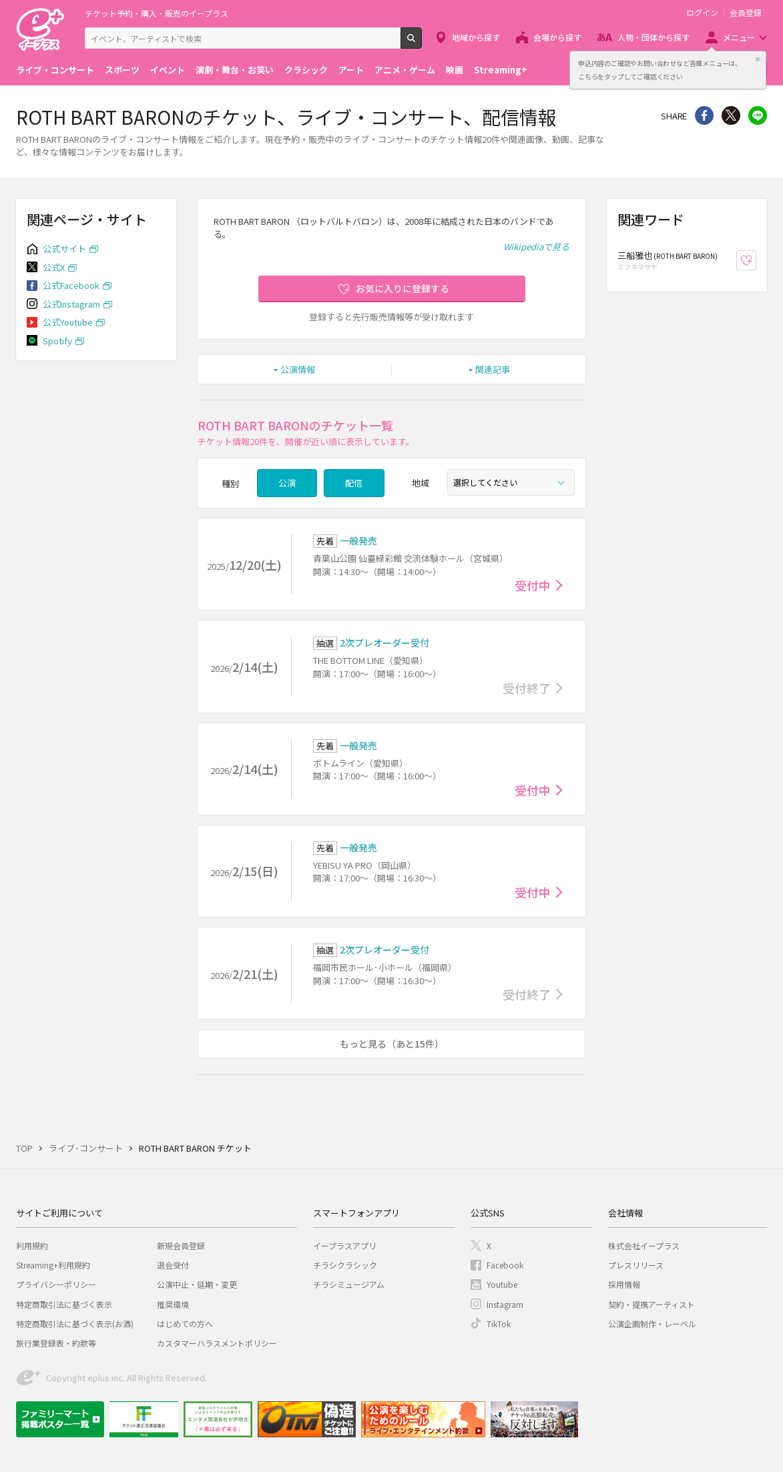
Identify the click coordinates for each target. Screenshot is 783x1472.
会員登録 (746, 12)
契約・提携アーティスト (651, 1304)
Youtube (502, 1284)
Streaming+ (500, 69)
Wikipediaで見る (536, 246)
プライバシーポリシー (56, 1284)
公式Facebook (71, 285)
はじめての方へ (185, 1323)
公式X (54, 267)
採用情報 (624, 1284)
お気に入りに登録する (402, 288)
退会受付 (173, 1264)
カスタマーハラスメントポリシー (217, 1343)
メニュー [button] (739, 37)
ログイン (702, 12)
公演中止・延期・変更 (197, 1284)
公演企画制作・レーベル (652, 1323)
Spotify (57, 340)
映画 (454, 69)
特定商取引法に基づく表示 (64, 1304)
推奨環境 (173, 1304)
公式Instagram (71, 304)
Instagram (505, 1304)
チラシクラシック (345, 1264)
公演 (287, 482)
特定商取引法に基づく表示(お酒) (75, 1323)
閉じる (757, 59)
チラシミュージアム (348, 1284)
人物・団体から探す (653, 37)
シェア (704, 115)
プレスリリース (636, 1264)
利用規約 (32, 1245)
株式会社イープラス (644, 1245)
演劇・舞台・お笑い (235, 69)
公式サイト (64, 248)
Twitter (731, 115)
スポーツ (122, 69)
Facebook (505, 1264)
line (757, 115)
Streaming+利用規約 (53, 1264)
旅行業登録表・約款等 (56, 1343)
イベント (167, 69)
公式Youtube (68, 322)
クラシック (306, 69)
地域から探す (476, 37)
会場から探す (557, 37)
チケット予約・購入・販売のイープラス (156, 13)
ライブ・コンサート (55, 69)
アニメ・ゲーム (404, 69)
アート (351, 69)
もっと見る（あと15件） (392, 1043)
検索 (421, 43)
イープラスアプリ (344, 1245)
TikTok (499, 1323)
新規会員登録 (181, 1245)
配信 (353, 482)
